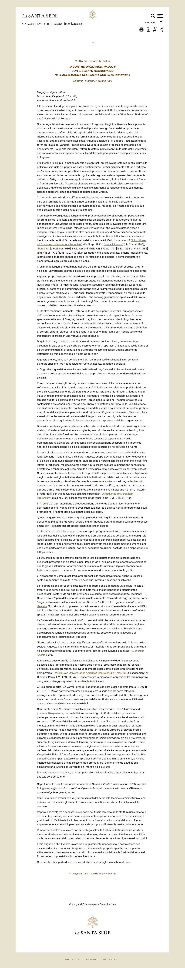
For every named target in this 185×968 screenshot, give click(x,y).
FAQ (67, 959)
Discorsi (57, 24)
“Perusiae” (43, 248)
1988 (68, 24)
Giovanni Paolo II (36, 24)
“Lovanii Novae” (113, 244)
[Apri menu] (160, 16)
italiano (150, 23)
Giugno (77, 24)
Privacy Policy (110, 959)
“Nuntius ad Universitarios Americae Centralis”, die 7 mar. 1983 (91, 672)
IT (92, 43)
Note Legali (77, 959)
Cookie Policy (92, 959)
